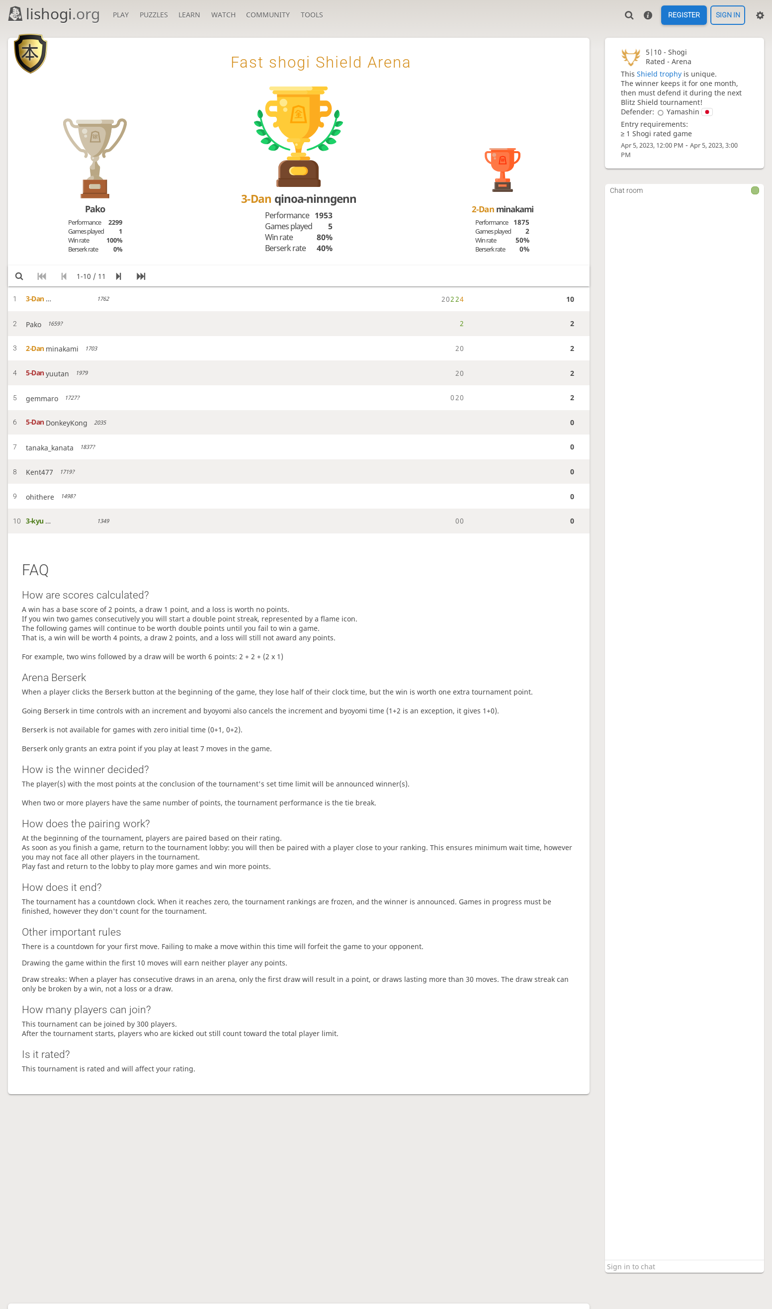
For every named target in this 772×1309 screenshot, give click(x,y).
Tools (312, 14)
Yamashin (683, 111)
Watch (223, 14)
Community (268, 14)
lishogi (53, 13)
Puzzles (154, 14)
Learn (189, 14)
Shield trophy (659, 74)
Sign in (728, 15)
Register (684, 15)
